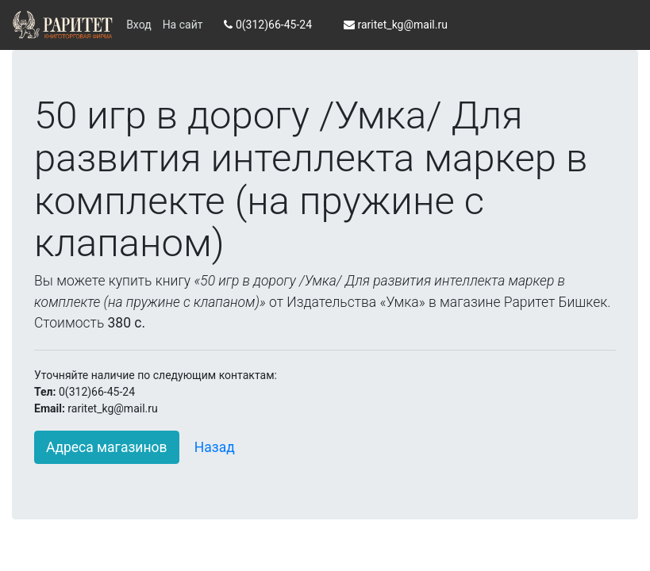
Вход (138, 24)
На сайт (183, 24)
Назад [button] (214, 447)
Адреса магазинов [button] (106, 447)
